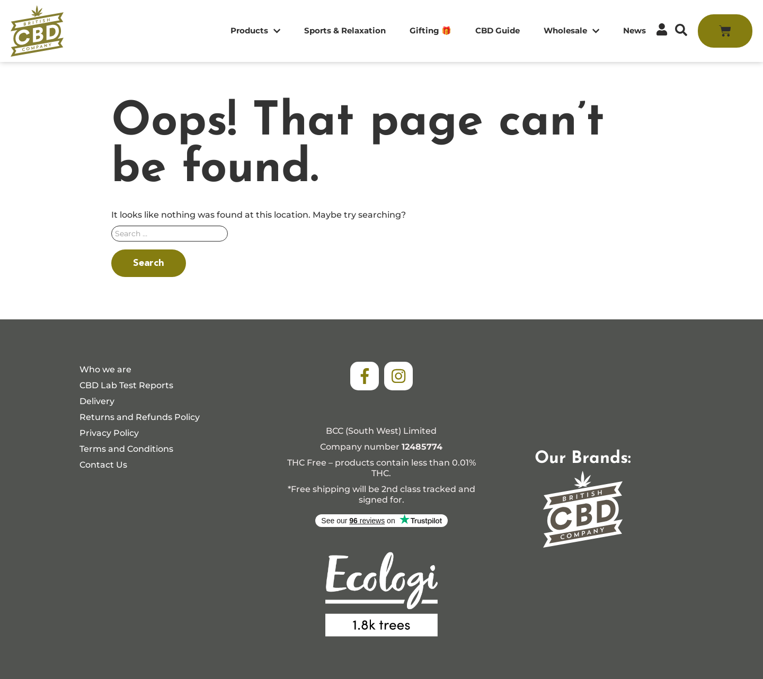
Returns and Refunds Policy (139, 417)
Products (255, 31)
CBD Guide (497, 30)
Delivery (96, 401)
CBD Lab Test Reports (126, 385)
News (634, 30)
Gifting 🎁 (430, 30)
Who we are (105, 369)
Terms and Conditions (126, 449)
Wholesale (571, 31)
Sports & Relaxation (345, 30)
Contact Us (103, 465)
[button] (681, 30)
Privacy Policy (109, 433)
